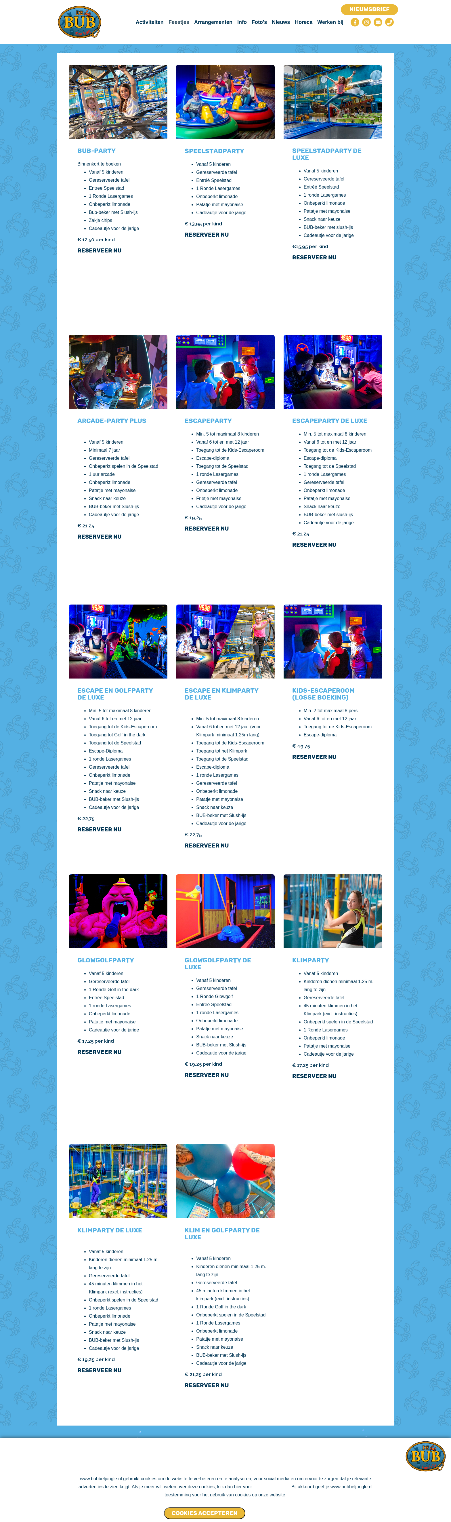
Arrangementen (213, 22)
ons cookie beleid (271, 1487)
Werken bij (330, 22)
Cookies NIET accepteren (268, 1511)
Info (242, 22)
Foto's (259, 22)
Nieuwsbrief (369, 9)
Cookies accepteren (204, 1513)
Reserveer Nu (207, 845)
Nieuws (281, 22)
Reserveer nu (99, 250)
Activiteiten (150, 22)
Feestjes (179, 22)
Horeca (303, 22)
